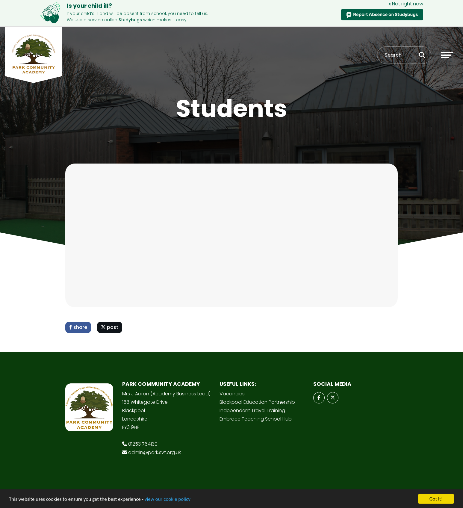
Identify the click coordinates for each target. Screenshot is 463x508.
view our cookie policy (167, 501)
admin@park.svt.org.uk (154, 452)
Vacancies (232, 393)
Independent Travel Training (252, 410)
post (109, 327)
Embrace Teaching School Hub (256, 418)
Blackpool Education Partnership (257, 402)
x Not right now (406, 3)
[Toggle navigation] (447, 55)
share (78, 327)
